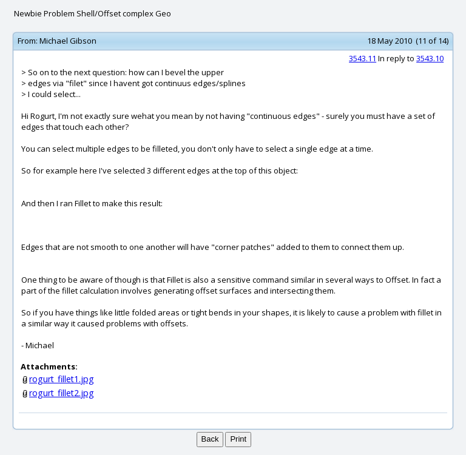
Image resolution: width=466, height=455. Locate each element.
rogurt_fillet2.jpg (61, 393)
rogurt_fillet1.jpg (61, 379)
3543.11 (362, 58)
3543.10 (430, 58)
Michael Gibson (67, 40)
